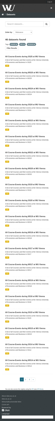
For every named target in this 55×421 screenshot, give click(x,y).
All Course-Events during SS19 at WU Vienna (25, 184)
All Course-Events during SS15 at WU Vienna (25, 312)
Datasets (11, 14)
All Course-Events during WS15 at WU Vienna (25, 328)
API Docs (40, 389)
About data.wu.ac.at (9, 396)
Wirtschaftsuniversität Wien (11, 402)
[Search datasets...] (24, 24)
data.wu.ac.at (6, 399)
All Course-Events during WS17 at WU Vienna (25, 264)
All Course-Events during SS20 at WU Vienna (25, 200)
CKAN (6, 410)
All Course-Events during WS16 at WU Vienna (25, 280)
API (32, 389)
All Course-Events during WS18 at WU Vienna (25, 232)
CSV (7, 65)
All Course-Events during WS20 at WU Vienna (25, 168)
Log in (50, 2)
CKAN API (5, 405)
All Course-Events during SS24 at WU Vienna (25, 105)
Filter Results (12, 48)
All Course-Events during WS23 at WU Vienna (25, 120)
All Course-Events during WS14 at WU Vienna (25, 360)
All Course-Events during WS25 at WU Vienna (25, 73)
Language (5, 414)
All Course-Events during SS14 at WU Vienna (25, 344)
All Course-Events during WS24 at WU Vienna (25, 89)
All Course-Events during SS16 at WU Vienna (25, 296)
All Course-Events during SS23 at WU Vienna (25, 136)
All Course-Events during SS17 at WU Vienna (25, 248)
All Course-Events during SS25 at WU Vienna (25, 57)
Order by (8, 32)
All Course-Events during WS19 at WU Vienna (25, 216)
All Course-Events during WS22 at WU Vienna (25, 152)
